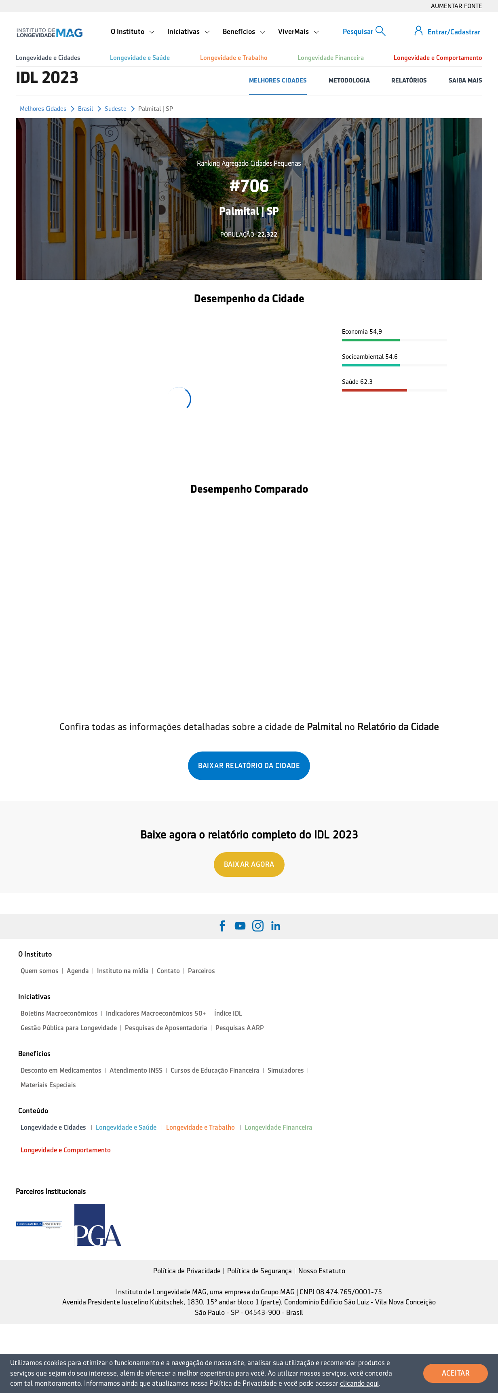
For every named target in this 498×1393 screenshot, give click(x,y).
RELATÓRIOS (409, 80)
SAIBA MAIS (465, 80)
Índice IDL (228, 1013)
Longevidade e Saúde (140, 57)
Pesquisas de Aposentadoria (166, 1028)
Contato (168, 971)
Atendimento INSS (136, 1070)
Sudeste (116, 108)
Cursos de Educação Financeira (215, 1070)
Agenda (78, 971)
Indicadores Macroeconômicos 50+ (156, 1013)
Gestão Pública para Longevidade (69, 1028)
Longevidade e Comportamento (438, 57)
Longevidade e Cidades (48, 57)
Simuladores (286, 1070)
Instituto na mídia (123, 971)
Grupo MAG (278, 1292)
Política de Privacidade (187, 1271)
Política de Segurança (259, 1271)
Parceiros (201, 971)
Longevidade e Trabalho (234, 57)
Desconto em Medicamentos (61, 1070)
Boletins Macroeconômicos (59, 1013)
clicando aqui (359, 1383)
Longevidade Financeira (331, 57)
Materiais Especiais (48, 1085)
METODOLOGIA (349, 80)
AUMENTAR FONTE (456, 5)
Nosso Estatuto (321, 1271)
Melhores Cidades (43, 108)
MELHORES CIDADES (278, 80)
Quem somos (40, 971)
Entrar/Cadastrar (454, 32)
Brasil (85, 108)
